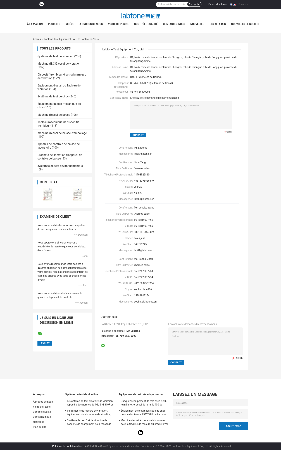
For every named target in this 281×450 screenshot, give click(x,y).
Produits (54, 24)
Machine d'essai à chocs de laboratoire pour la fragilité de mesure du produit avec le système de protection (144, 422)
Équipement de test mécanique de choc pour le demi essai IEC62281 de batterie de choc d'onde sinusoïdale (143, 413)
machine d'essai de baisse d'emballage (62, 133)
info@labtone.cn (143, 153)
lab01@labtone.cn (144, 250)
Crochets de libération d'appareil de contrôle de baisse (59, 156)
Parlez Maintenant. (218, 4)
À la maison (35, 24)
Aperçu (37, 39)
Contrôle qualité (146, 24)
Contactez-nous (174, 24)
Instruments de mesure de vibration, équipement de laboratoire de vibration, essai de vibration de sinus (89, 413)
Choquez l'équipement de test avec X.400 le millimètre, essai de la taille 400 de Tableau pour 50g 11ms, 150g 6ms (144, 403)
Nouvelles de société (245, 24)
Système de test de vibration (55, 56)
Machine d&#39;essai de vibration (58, 63)
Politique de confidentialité (67, 446)
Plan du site (39, 426)
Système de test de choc (53, 96)
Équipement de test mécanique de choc (141, 394)
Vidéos (69, 24)
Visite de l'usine (118, 24)
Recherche (194, 4)
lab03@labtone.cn (144, 199)
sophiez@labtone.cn (145, 301)
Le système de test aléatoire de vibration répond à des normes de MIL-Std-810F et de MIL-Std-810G (90, 403)
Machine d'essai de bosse (53, 114)
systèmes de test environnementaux (60, 166)
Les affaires (218, 24)
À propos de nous (91, 24)
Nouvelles (197, 24)
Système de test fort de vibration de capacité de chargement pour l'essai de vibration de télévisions (89, 422)
